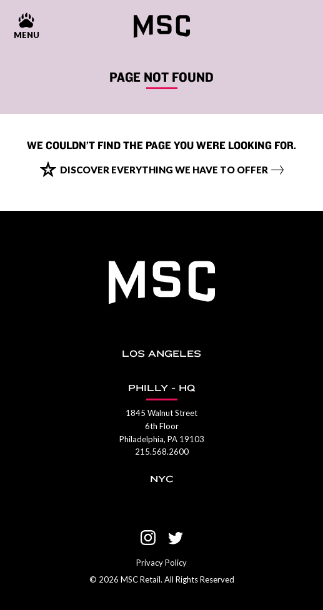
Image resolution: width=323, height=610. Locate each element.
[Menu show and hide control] (26, 26)
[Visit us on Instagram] (148, 537)
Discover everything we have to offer (164, 169)
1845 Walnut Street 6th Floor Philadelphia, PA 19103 (161, 426)
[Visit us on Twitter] (175, 537)
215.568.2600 (162, 452)
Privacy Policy (161, 563)
